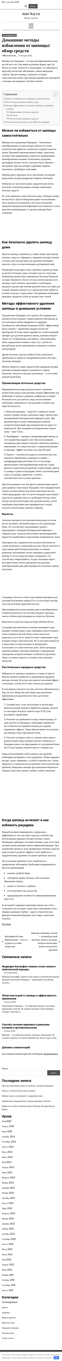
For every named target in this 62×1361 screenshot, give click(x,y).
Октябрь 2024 (8, 1136)
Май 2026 (6, 1121)
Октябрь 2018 (8, 1280)
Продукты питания (10, 1327)
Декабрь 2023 (8, 1187)
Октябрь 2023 (8, 1198)
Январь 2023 (8, 1218)
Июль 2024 (7, 1151)
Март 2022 (7, 1269)
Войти (33, 6)
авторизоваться (51, 1053)
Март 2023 (7, 1208)
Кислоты (13, 115)
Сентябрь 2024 (9, 1141)
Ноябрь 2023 (8, 1192)
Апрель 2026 (8, 1126)
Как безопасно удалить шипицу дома (22, 102)
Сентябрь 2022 (9, 1239)
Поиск (5, 1068)
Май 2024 (6, 1162)
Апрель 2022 (8, 1264)
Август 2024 (8, 1146)
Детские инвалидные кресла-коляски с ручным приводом (27, 1085)
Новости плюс (8, 1322)
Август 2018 (7, 1290)
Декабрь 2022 (8, 1223)
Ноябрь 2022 (8, 1228)
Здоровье (6, 1312)
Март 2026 (7, 1131)
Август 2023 (8, 1203)
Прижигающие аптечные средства (24, 112)
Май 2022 (6, 1259)
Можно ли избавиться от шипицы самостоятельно (27, 98)
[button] (54, 94)
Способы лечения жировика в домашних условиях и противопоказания (26, 1026)
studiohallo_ (11, 55)
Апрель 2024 (8, 1167)
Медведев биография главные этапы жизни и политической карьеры (29, 968)
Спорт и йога (8, 1338)
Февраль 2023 (8, 1213)
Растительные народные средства (24, 118)
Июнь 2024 (7, 1157)
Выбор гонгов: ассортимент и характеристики (22, 1095)
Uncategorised (9, 35)
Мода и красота (9, 1317)
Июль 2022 (7, 1249)
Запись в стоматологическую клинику (19, 1090)
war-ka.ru (31, 13)
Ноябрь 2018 (7, 1274)
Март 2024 (7, 1172)
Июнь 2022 (7, 1254)
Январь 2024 (8, 1182)
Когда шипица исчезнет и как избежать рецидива (27, 121)
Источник (6, 924)
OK (56, 1357)
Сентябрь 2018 (8, 1285)
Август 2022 (8, 1244)
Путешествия (8, 1333)
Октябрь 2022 (8, 1233)
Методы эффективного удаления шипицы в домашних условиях (30, 107)
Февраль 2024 (8, 1177)
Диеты (5, 1307)
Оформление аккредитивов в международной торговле (26, 1101)
